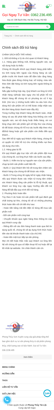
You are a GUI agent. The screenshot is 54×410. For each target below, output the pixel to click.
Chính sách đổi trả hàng (19, 47)
